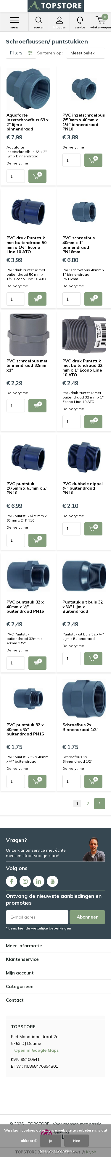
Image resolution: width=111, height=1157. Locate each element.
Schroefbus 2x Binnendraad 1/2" (80, 727)
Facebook (11, 880)
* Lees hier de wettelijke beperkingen (38, 928)
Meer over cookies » (57, 1151)
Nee (76, 1140)
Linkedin (38, 880)
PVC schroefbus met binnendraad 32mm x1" (27, 365)
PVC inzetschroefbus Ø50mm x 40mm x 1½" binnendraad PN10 (83, 122)
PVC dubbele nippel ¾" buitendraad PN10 (82, 488)
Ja (50, 1140)
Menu (14, 22)
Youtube (52, 880)
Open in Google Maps (36, 1050)
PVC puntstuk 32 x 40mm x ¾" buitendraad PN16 (25, 729)
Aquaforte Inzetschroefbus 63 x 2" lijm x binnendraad (28, 122)
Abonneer (87, 917)
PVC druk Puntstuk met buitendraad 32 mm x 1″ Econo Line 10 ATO (82, 367)
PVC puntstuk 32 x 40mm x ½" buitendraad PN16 (25, 606)
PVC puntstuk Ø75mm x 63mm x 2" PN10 (27, 488)
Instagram (25, 880)
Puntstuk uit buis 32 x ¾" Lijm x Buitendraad (82, 606)
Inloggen (59, 22)
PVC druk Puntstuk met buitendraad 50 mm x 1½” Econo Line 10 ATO (26, 244)
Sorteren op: (50, 53)
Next (99, 803)
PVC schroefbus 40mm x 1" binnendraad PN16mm (78, 244)
